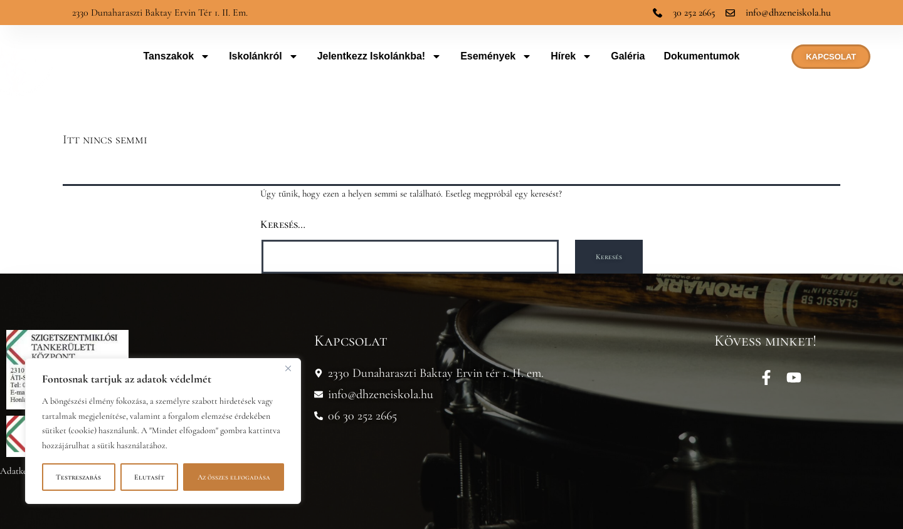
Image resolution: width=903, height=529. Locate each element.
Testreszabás (78, 477)
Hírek (571, 56)
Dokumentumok (702, 56)
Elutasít (149, 477)
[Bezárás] (287, 368)
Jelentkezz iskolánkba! (379, 56)
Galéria (628, 56)
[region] (163, 431)
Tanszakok (177, 56)
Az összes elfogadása (234, 477)
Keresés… (282, 224)
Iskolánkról (263, 56)
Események (496, 56)
